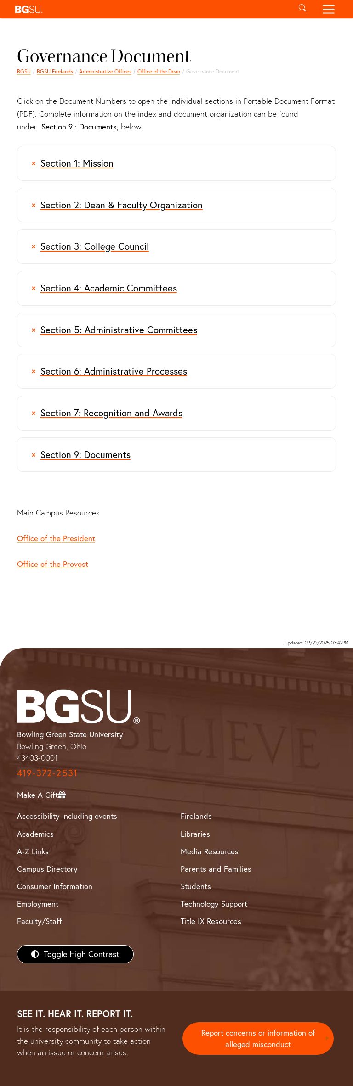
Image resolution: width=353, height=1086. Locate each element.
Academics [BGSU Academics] (35, 834)
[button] (150, 9)
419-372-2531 (47, 772)
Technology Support (214, 903)
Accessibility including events (67, 816)
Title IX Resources (211, 921)
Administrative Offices (105, 71)
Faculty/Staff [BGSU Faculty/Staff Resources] (39, 921)
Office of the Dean (158, 71)
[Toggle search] (302, 9)
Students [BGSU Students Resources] (196, 886)
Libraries (195, 834)
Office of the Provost (52, 564)
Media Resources (210, 851)
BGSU (24, 71)
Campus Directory (47, 868)
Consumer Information (54, 886)
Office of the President (56, 538)
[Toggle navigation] (329, 9)
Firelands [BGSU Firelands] (196, 816)
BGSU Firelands (55, 71)
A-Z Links (33, 851)
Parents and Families (216, 868)
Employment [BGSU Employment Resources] (37, 903)
